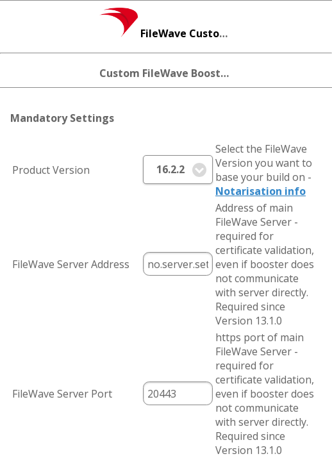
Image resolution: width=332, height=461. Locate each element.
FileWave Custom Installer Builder (207, 33)
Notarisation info (260, 191)
